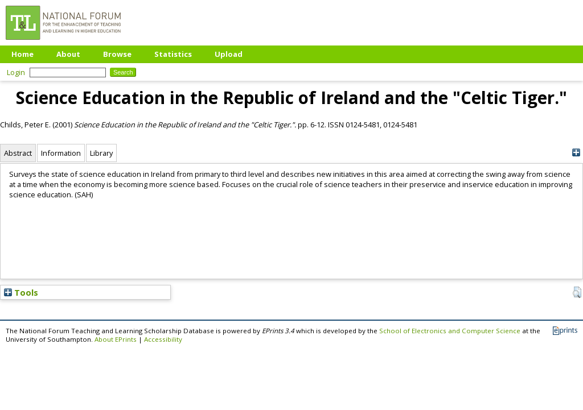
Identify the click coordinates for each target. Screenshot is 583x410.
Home (22, 54)
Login (16, 72)
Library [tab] (101, 153)
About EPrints (116, 339)
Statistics (173, 54)
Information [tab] (61, 153)
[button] (577, 292)
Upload (229, 54)
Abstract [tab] (18, 153)
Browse (117, 54)
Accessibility (163, 339)
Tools (21, 292)
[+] (576, 152)
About (68, 54)
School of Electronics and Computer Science (449, 330)
